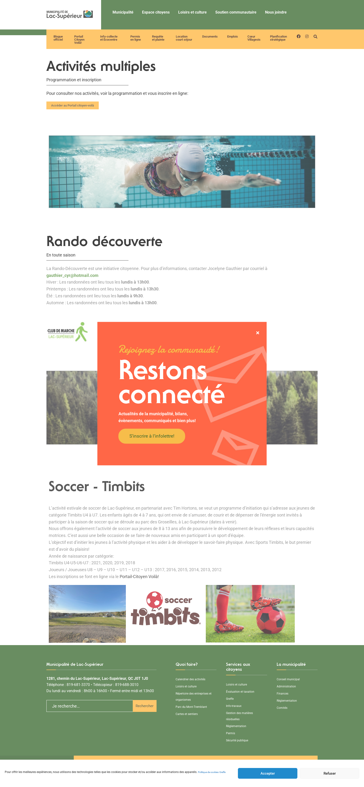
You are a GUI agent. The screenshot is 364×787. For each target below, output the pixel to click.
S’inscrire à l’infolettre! (151, 436)
